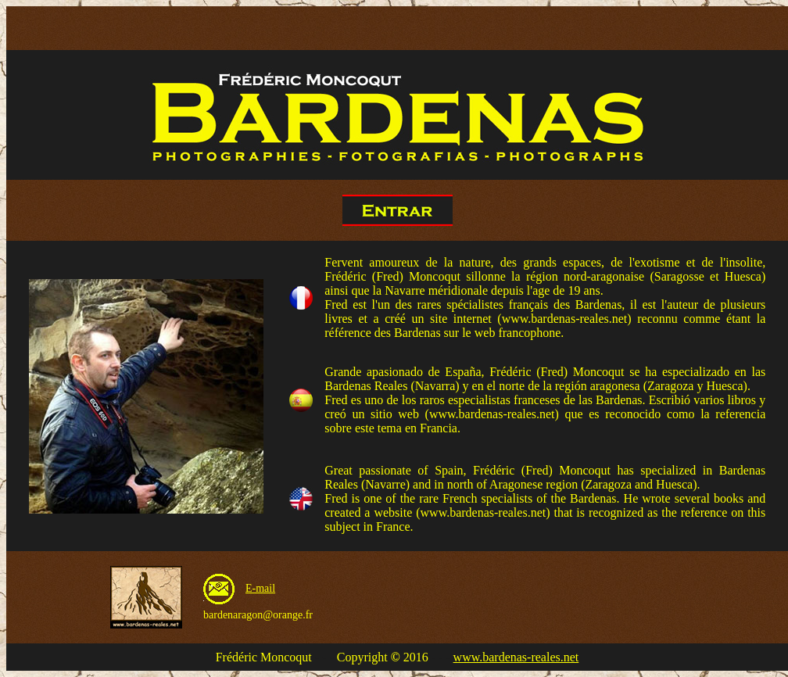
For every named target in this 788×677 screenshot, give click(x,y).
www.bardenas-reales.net (516, 657)
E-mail (260, 588)
